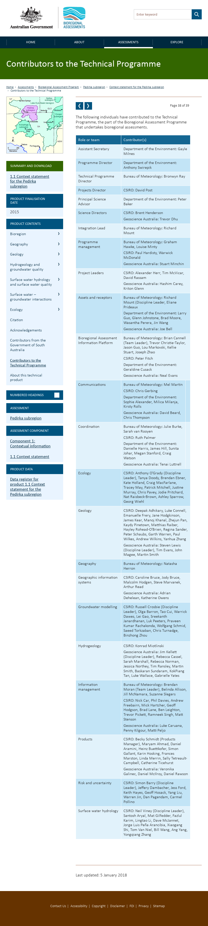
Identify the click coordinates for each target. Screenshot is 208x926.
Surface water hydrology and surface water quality (31, 282)
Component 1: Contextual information (30, 443)
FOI (132, 906)
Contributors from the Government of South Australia (28, 345)
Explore (177, 42)
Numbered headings (27, 395)
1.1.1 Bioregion (58, 233)
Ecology (16, 310)
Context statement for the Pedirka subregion (136, 87)
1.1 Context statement (29, 456)
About (79, 42)
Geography (19, 244)
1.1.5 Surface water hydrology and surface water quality (58, 279)
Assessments (128, 42)
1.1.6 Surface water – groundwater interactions (58, 294)
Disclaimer (117, 906)
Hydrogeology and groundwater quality (26, 267)
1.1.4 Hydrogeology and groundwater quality (58, 264)
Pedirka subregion (94, 87)
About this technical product (26, 377)
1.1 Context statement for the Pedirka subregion (29, 181)
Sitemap (159, 906)
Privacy (144, 906)
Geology (16, 254)
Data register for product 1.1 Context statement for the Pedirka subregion (27, 487)
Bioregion (18, 234)
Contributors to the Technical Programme (28, 362)
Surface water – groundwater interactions (31, 297)
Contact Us (58, 906)
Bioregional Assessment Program (58, 87)
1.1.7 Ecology (58, 309)
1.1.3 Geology (58, 253)
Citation (16, 320)
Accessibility (78, 906)
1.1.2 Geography (58, 243)
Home (30, 42)
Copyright (99, 906)
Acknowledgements (26, 330)
